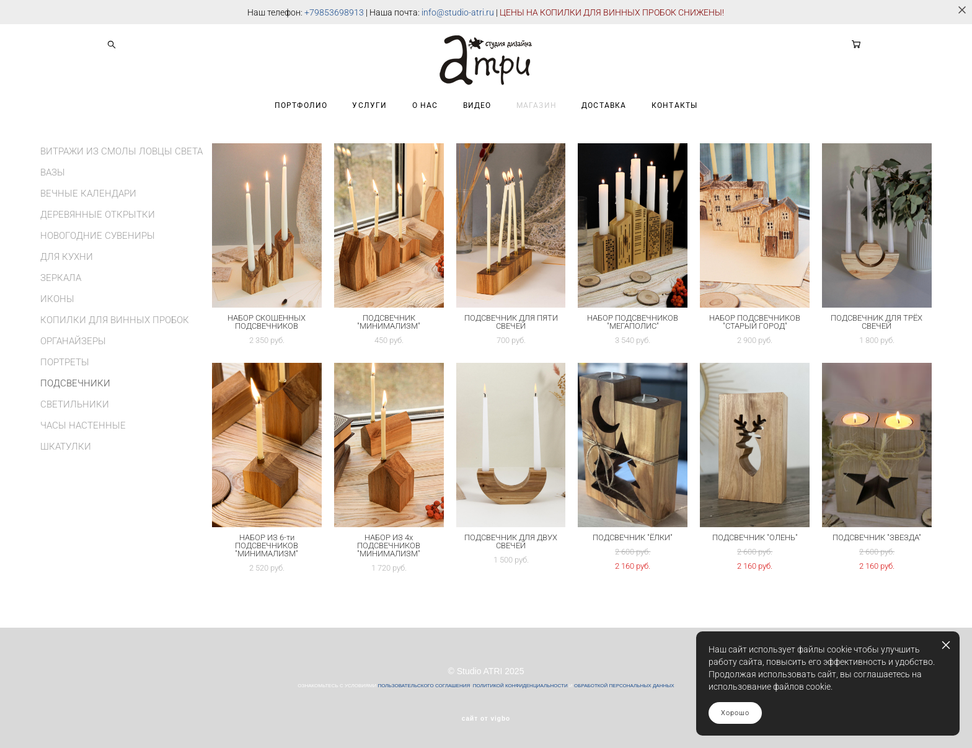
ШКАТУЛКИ (65, 446)
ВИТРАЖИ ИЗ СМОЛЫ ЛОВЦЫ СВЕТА (121, 151)
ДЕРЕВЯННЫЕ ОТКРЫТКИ (97, 214)
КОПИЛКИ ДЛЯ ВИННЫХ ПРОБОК (114, 320)
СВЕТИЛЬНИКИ (74, 404)
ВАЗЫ (52, 172)
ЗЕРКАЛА (60, 277)
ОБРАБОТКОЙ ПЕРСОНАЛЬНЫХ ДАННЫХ (624, 685)
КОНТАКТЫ (675, 105)
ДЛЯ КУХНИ (66, 256)
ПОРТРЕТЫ (64, 362)
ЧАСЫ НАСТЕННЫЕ (83, 425)
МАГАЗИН (536, 105)
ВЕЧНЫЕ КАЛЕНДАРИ (88, 193)
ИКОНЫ (57, 299)
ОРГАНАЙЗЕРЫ (73, 341)
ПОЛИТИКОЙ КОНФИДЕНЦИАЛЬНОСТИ (520, 685)
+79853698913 (334, 12)
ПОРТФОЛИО (301, 105)
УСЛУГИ (369, 105)
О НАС (425, 105)
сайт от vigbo (486, 719)
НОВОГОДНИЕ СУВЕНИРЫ (97, 235)
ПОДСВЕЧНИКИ (75, 383)
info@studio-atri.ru (458, 12)
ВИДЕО (477, 105)
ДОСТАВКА (604, 105)
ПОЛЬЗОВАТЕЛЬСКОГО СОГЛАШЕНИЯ (424, 685)
